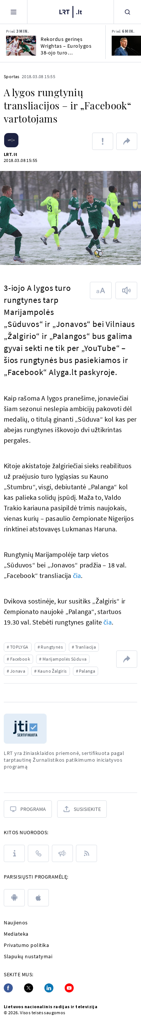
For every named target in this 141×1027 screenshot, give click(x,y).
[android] (14, 897)
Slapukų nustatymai (28, 956)
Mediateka (16, 933)
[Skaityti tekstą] (126, 290)
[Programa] (28, 809)
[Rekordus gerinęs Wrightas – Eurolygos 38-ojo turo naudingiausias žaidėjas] (21, 46)
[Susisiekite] (82, 809)
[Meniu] (13, 12)
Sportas (12, 76)
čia (77, 575)
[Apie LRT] (14, 853)
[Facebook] (8, 987)
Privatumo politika (26, 945)
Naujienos (16, 922)
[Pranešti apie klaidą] (102, 141)
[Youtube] (69, 987)
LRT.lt (10, 154)
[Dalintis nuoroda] (126, 141)
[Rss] (86, 853)
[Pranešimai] (62, 853)
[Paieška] (127, 12)
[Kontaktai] (38, 853)
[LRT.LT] (70, 11)
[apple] (38, 897)
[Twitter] (28, 987)
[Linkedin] (48, 987)
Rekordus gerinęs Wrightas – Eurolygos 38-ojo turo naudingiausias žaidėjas (69, 46)
